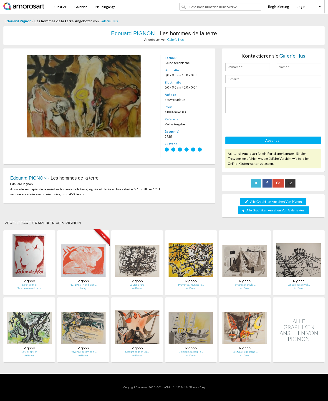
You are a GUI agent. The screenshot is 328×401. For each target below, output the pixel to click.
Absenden (273, 140)
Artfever (137, 288)
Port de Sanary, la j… (245, 284)
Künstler (59, 7)
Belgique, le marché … (244, 351)
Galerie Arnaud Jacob (29, 288)
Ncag (83, 288)
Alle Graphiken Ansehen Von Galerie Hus (273, 210)
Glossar (193, 387)
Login (301, 7)
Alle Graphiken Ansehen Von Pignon (273, 201)
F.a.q (202, 387)
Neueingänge (105, 7)
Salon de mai (29, 284)
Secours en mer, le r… (137, 351)
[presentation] (260, 125)
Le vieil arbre (137, 284)
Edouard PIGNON (133, 33)
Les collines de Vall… (299, 284)
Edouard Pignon (18, 21)
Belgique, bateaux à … (191, 351)
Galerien (80, 7)
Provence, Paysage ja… (191, 284)
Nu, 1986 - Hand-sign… (83, 284)
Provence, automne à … (83, 351)
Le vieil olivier (29, 351)
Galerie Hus (108, 21)
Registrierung (278, 7)
